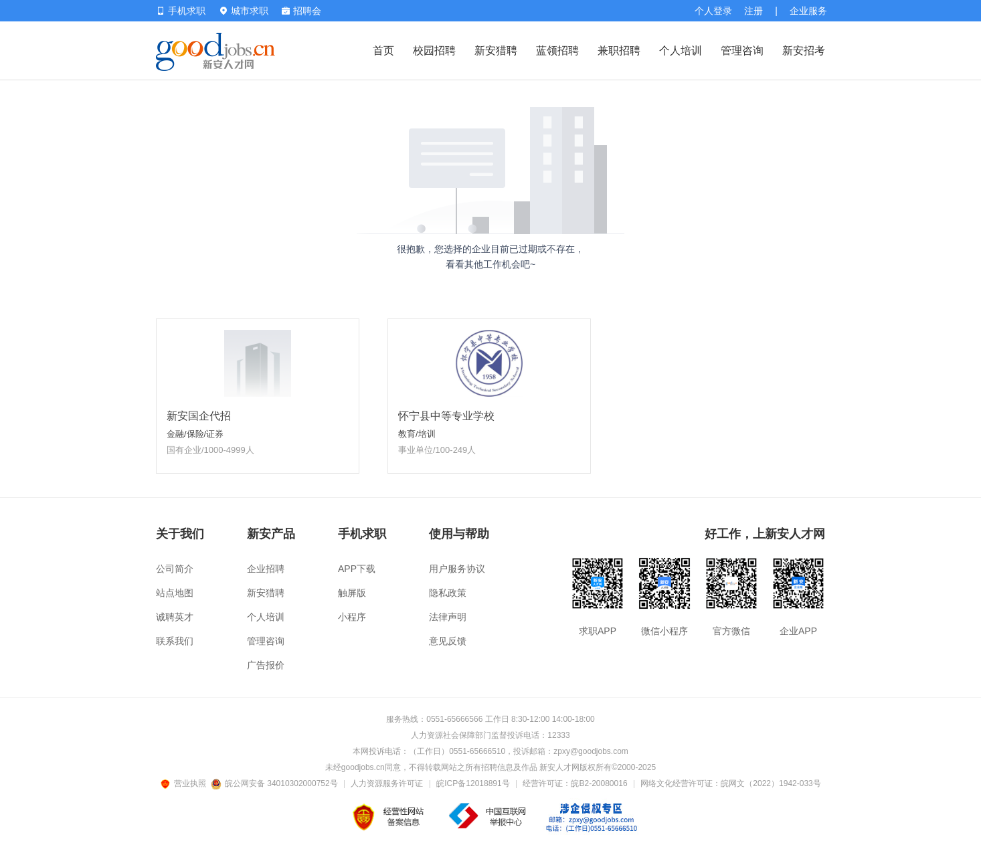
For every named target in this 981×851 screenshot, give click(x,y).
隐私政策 (447, 592)
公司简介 (174, 568)
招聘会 (301, 10)
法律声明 (447, 616)
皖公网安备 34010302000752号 (275, 783)
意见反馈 (447, 641)
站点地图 (174, 592)
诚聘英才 (174, 616)
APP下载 (356, 568)
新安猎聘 (495, 50)
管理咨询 (742, 50)
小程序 (352, 616)
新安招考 (803, 50)
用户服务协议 (457, 568)
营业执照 (185, 783)
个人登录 (713, 10)
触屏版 (352, 592)
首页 (383, 50)
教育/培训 (417, 434)
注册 (753, 10)
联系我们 (174, 641)
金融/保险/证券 (195, 434)
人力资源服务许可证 (387, 783)
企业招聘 (265, 568)
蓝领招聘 (557, 50)
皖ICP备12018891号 (472, 783)
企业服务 (808, 10)
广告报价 (265, 665)
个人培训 (680, 50)
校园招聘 (434, 50)
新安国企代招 (199, 415)
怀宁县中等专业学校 (446, 415)
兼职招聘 (619, 50)
